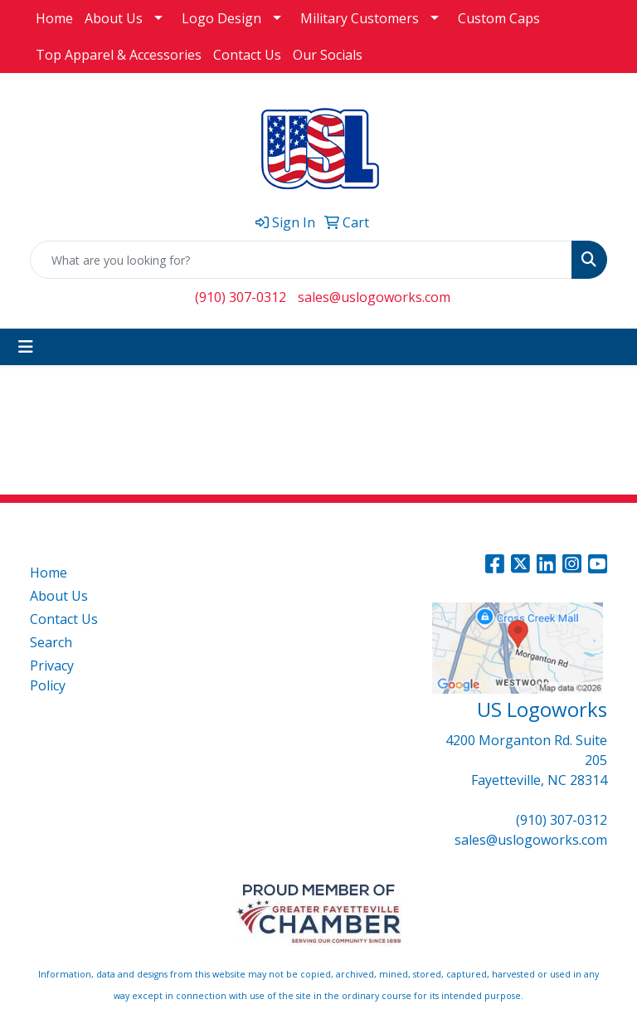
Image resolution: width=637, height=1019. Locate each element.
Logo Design (221, 18)
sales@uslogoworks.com (374, 297)
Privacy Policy (52, 675)
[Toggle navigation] (25, 346)
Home (54, 18)
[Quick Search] (301, 260)
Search (51, 642)
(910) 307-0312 (240, 297)
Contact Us (247, 55)
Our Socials (327, 55)
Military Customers (359, 18)
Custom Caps (499, 18)
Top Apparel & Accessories (119, 55)
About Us (114, 18)
